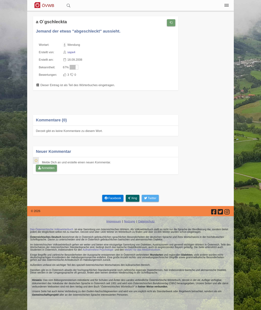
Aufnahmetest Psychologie (98, 248)
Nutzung (129, 220)
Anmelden (46, 166)
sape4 (71, 52)
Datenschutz (146, 220)
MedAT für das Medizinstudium (141, 248)
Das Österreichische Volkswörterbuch (51, 228)
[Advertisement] (105, 104)
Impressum (114, 220)
